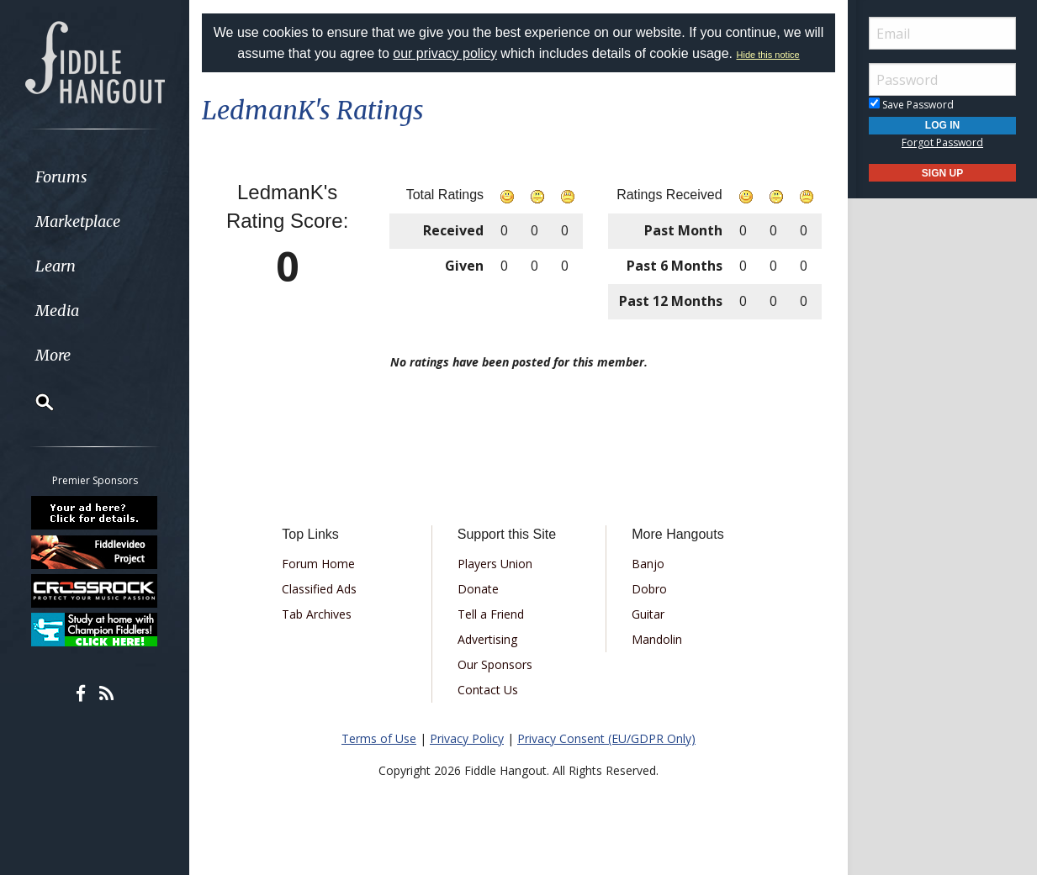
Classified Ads (319, 589)
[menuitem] (94, 177)
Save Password (911, 105)
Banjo (648, 564)
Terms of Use (378, 738)
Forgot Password (942, 142)
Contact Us (488, 690)
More (53, 355)
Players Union (495, 564)
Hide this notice (768, 55)
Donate (478, 589)
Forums (61, 177)
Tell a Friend (491, 614)
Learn (55, 266)
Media (57, 310)
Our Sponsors (495, 664)
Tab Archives (317, 614)
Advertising (487, 639)
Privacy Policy (467, 738)
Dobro (649, 589)
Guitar (648, 614)
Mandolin (657, 639)
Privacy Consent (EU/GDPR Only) (606, 738)
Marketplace (77, 221)
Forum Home (318, 564)
